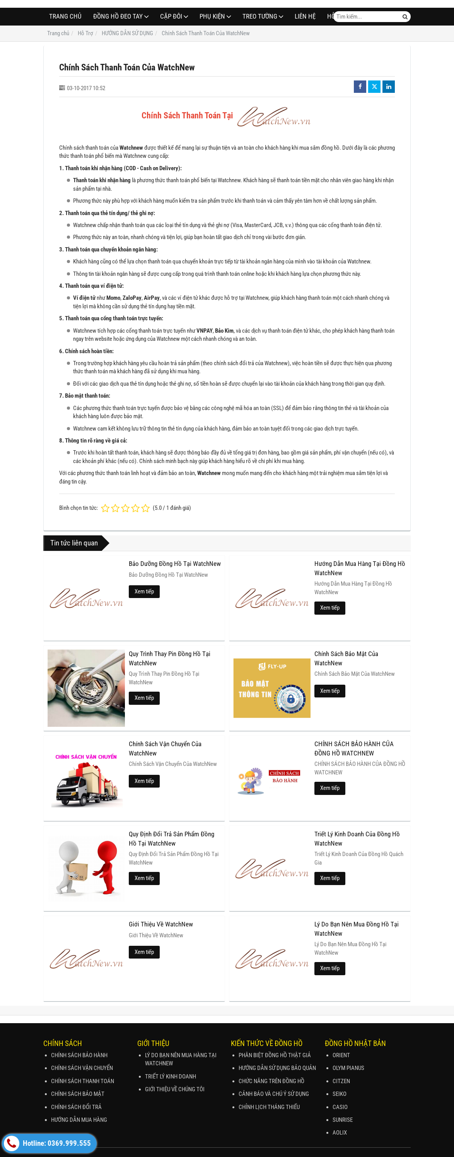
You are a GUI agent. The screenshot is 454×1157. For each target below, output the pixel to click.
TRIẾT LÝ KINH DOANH (170, 1076)
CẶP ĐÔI (171, 16)
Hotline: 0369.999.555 (47, 1143)
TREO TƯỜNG (259, 16)
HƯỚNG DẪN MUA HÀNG (79, 1119)
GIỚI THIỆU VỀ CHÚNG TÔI (175, 1089)
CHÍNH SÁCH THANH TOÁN (82, 1081)
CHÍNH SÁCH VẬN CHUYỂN (82, 1068)
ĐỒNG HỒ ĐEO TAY (118, 16)
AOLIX (340, 1132)
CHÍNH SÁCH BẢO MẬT (77, 1093)
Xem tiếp (144, 591)
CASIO (340, 1107)
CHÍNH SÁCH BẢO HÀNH (79, 1055)
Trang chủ (65, 16)
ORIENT (341, 1055)
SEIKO (339, 1093)
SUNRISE (343, 1119)
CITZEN (341, 1081)
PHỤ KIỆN (212, 16)
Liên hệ (305, 16)
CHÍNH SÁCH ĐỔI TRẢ (76, 1107)
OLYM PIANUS (348, 1068)
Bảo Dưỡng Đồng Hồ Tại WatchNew (175, 563)
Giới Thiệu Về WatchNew (161, 924)
